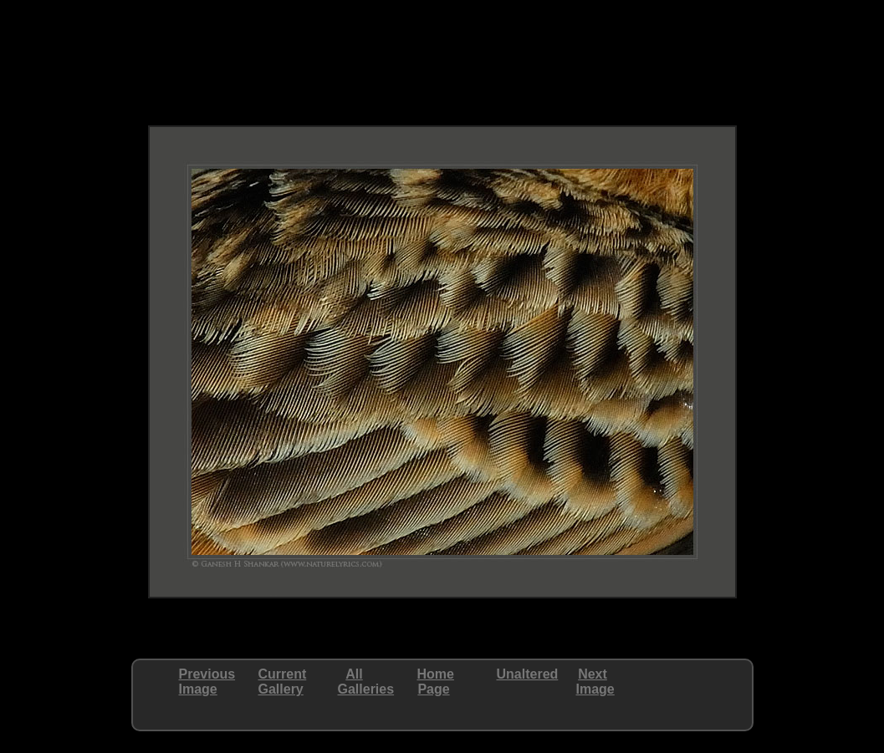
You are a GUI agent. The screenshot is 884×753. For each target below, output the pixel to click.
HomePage (435, 681)
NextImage (595, 681)
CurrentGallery (282, 681)
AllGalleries (366, 681)
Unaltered (528, 674)
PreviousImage (207, 681)
